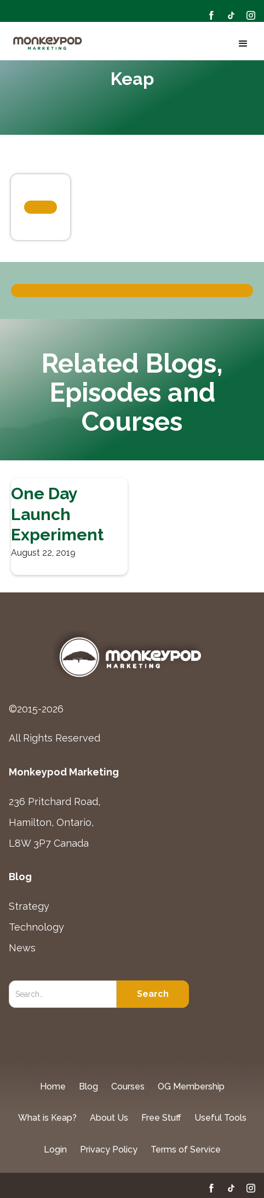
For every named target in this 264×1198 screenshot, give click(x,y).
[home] (48, 43)
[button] (241, 43)
